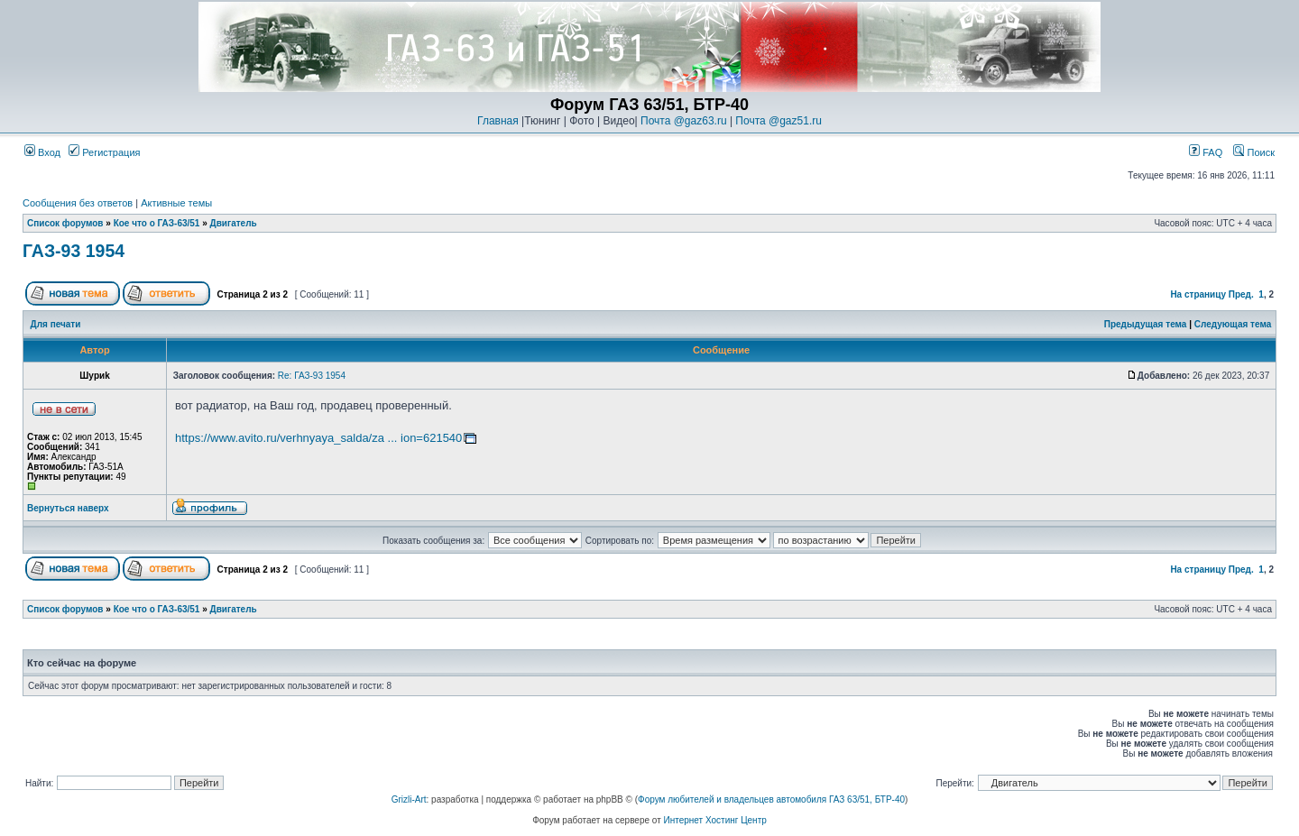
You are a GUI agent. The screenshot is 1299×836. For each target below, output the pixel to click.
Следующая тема (1232, 324)
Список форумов (65, 223)
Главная (498, 121)
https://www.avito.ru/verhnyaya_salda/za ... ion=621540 (318, 438)
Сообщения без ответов (78, 203)
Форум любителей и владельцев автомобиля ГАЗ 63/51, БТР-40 (771, 799)
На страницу (1198, 294)
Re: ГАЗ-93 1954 (311, 376)
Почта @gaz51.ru (778, 121)
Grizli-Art (409, 799)
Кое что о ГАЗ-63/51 (157, 223)
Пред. (1241, 294)
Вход (42, 152)
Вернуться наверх (68, 508)
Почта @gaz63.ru (683, 121)
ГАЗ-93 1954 (73, 251)
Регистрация (104, 152)
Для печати (56, 324)
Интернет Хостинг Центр (715, 820)
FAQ (1205, 152)
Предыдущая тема (1145, 324)
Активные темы (176, 203)
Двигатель (233, 223)
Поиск (1254, 152)
